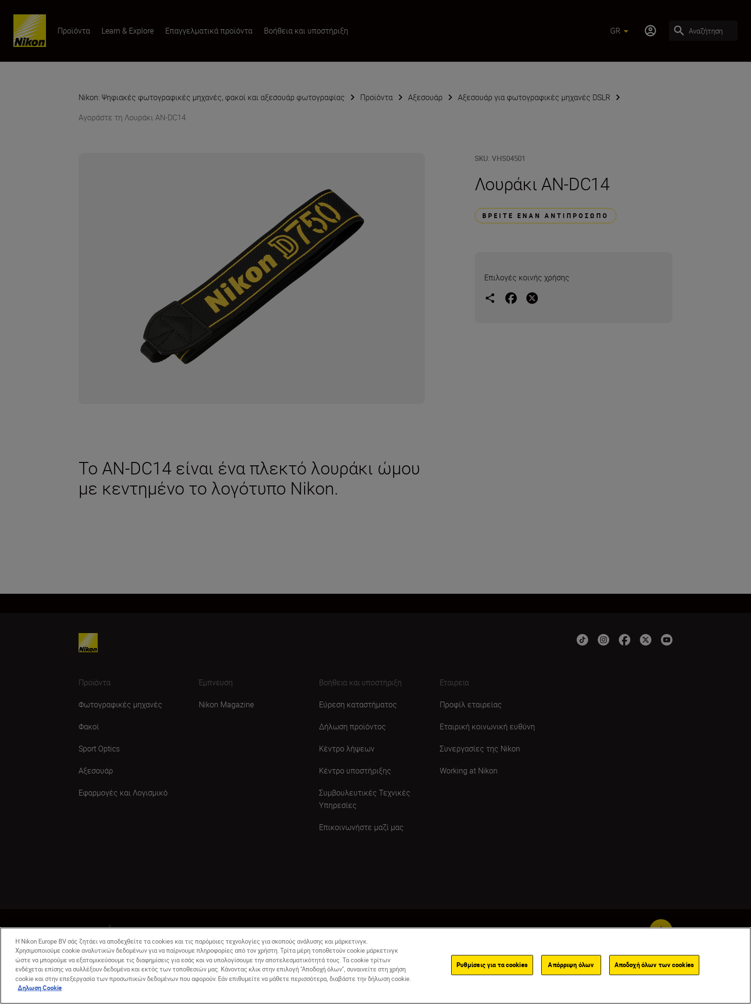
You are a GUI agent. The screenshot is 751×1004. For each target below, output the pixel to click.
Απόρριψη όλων (571, 964)
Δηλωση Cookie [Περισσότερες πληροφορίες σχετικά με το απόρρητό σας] (40, 987)
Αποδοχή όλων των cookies (654, 964)
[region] (375, 965)
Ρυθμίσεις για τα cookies (492, 964)
